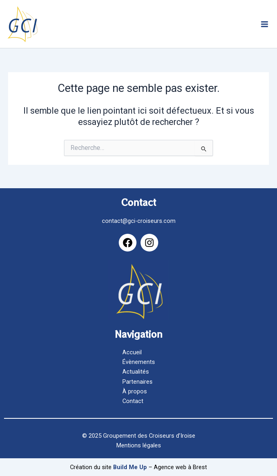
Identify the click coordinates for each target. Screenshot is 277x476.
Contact (132, 401)
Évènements (138, 362)
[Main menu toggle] (264, 24)
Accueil (132, 352)
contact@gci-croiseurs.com (139, 220)
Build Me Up (130, 467)
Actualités (135, 371)
